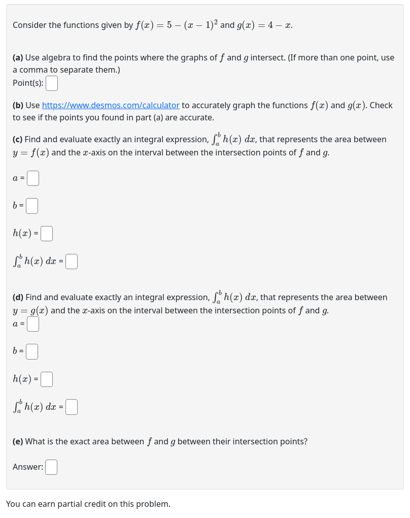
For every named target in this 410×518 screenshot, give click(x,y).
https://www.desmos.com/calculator (111, 105)
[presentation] (176, 24)
